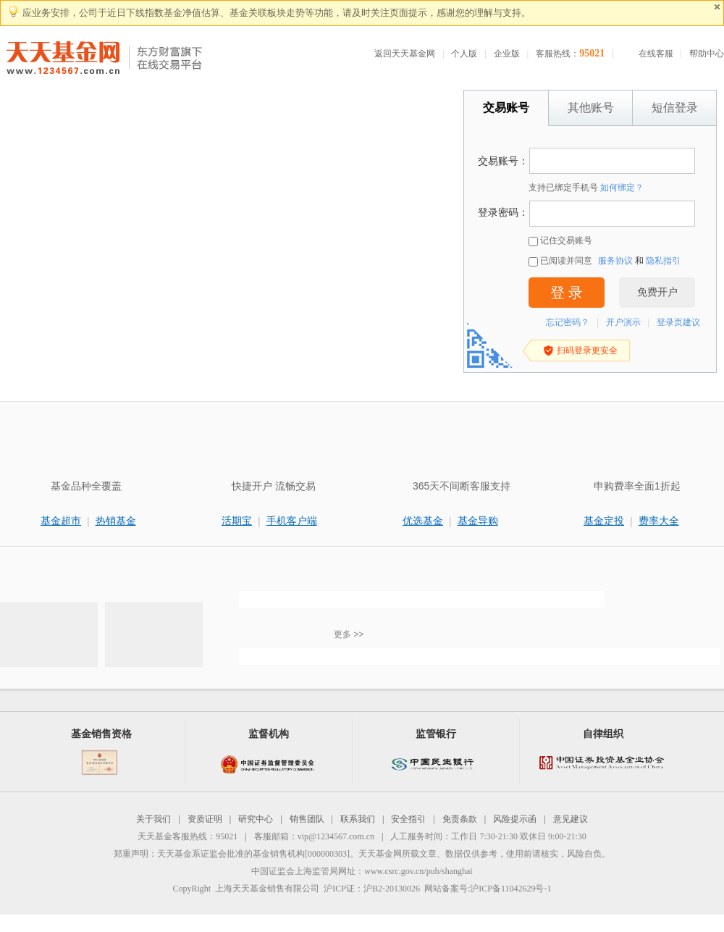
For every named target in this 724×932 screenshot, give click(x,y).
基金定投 (604, 520)
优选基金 (423, 520)
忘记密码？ (567, 322)
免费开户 (657, 292)
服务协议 (615, 261)
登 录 (566, 293)
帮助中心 (706, 54)
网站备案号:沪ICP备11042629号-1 (488, 888)
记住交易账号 (560, 240)
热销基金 (116, 520)
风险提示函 (514, 819)
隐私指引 (663, 261)
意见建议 (570, 819)
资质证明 (205, 819)
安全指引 (408, 819)
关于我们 (153, 819)
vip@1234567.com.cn (336, 836)
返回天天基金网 (404, 54)
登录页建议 (678, 322)
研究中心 (255, 819)
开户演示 (623, 322)
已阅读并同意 (560, 261)
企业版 (507, 54)
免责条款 (459, 819)
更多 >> (348, 634)
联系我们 (357, 819)
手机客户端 (291, 520)
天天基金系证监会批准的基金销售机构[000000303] (253, 854)
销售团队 (307, 819)
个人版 (464, 54)
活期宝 (237, 520)
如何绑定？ (622, 187)
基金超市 (61, 520)
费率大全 (659, 520)
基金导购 (478, 520)
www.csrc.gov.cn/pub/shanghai (418, 871)
